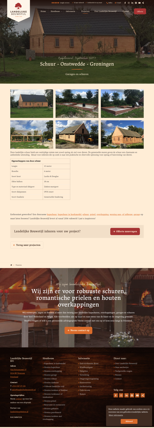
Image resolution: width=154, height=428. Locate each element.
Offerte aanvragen (125, 231)
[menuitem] (43, 11)
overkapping (103, 215)
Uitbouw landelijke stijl (53, 386)
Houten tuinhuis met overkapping (52, 417)
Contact (126, 11)
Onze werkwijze (121, 367)
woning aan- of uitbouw (121, 215)
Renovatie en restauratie (54, 405)
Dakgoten (83, 371)
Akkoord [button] (129, 421)
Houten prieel (49, 401)
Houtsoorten (84, 383)
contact (19, 399)
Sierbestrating (85, 386)
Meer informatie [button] (116, 415)
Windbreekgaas (85, 367)
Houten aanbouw (51, 383)
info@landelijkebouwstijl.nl (24, 390)
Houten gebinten (50, 409)
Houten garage (50, 375)
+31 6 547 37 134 (19, 386)
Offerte (140, 12)
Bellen (109, 3)
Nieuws (117, 375)
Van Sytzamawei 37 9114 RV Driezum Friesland (18, 373)
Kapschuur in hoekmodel (54, 363)
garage (137, 215)
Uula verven (84, 390)
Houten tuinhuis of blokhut (55, 390)
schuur (86, 215)
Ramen (82, 394)
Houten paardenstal (52, 412)
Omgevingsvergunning (88, 379)
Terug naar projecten (26, 245)
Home (43, 11)
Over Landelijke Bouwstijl (105, 11)
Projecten (85, 11)
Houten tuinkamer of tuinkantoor (52, 395)
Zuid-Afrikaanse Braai (88, 363)
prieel (92, 215)
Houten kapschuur (51, 367)
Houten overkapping (52, 371)
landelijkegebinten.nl (19, 412)
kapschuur (52, 215)
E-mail (118, 3)
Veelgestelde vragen (123, 371)
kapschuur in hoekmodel (69, 215)
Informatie (70, 11)
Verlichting (83, 375)
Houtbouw (55, 11)
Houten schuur (50, 379)
